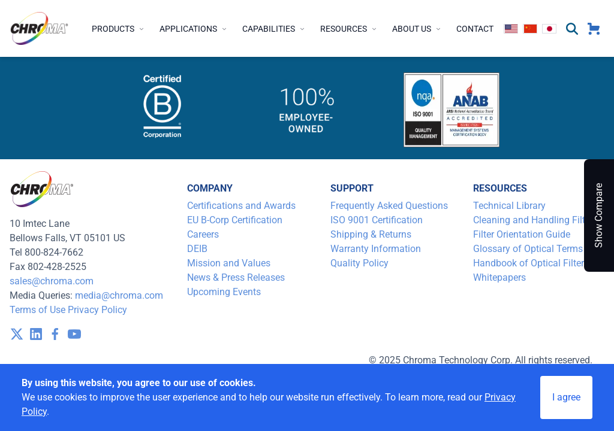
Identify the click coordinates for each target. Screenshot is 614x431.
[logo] (40, 28)
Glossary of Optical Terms (528, 248)
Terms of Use (37, 309)
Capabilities (274, 29)
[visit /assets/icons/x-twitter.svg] (17, 334)
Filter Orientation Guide (521, 234)
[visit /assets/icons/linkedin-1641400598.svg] (36, 334)
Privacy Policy (97, 309)
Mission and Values (228, 263)
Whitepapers (499, 277)
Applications (193, 29)
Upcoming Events (224, 292)
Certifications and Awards (241, 205)
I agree (566, 397)
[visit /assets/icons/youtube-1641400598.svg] (74, 334)
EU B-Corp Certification (234, 220)
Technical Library (509, 205)
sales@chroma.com (52, 281)
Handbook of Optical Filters (531, 263)
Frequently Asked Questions (389, 205)
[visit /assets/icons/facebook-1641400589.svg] (55, 334)
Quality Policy (359, 263)
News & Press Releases (236, 277)
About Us (417, 29)
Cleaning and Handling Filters (535, 220)
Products (118, 29)
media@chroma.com (119, 295)
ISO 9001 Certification (376, 220)
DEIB (197, 248)
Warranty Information (375, 248)
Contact (474, 29)
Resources (349, 29)
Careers (203, 234)
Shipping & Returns (370, 234)
